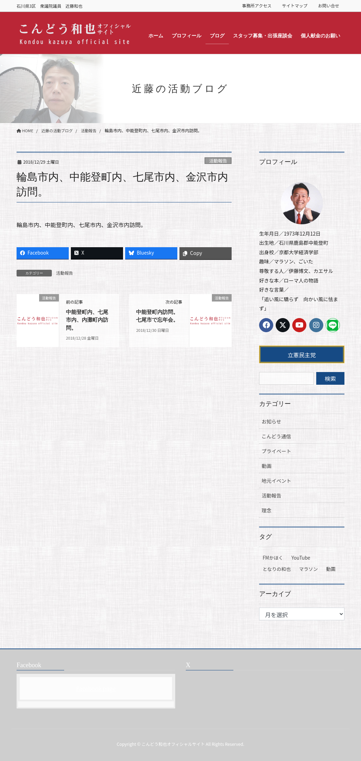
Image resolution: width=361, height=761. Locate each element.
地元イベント (276, 480)
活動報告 (218, 160)
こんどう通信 (276, 436)
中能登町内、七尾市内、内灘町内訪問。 (88, 320)
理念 (266, 510)
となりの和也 (277, 569)
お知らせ (271, 421)
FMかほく (273, 557)
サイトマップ (294, 5)
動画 (266, 465)
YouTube (301, 557)
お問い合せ (328, 5)
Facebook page (96, 688)
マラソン (308, 569)
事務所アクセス (256, 5)
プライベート (276, 451)
